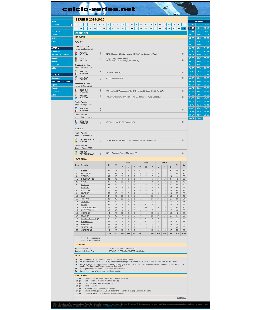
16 (155, 25)
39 (165, 29)
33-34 (191, 115)
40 (169, 29)
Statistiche (55, 38)
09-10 (206, 31)
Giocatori (55, 61)
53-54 (199, 95)
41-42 (199, 105)
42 (179, 29)
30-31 (191, 118)
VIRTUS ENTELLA (88, 219)
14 (146, 25)
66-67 (191, 81)
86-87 (199, 58)
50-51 (199, 98)
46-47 (206, 101)
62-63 (199, 85)
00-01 (206, 41)
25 (90, 29)
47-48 (199, 101)
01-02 (199, 41)
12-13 (206, 28)
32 (127, 29)
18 (165, 25)
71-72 (199, 75)
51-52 (191, 98)
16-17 (199, 25)
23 (81, 29)
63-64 (191, 85)
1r (85, 25)
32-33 (199, 115)
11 (127, 25)
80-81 (199, 65)
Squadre (54, 58)
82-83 (206, 61)
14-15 (191, 28)
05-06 (191, 38)
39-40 (191, 108)
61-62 (206, 85)
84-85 (191, 61)
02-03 (191, 41)
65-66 (199, 81)
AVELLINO (85, 190)
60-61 (191, 88)
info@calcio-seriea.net (113, 306)
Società (54, 35)
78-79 (191, 68)
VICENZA (85, 176)
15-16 (206, 25)
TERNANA (85, 202)
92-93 (199, 51)
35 (141, 29)
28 (104, 29)
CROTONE (85, 213)
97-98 (206, 45)
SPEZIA (84, 182)
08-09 (191, 35)
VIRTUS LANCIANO (89, 207)
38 (160, 29)
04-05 (199, 38)
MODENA (85, 216)
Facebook (61, 25)
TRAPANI (85, 199)
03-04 (206, 38)
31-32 (206, 115)
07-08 (199, 35)
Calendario (55, 51)
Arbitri (53, 68)
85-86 (206, 58)
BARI (83, 196)
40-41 (206, 105)
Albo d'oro (55, 31)
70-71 (206, 75)
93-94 (191, 51)
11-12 (191, 31)
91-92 (206, 51)
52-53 (206, 95)
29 (109, 29)
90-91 (191, 55)
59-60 (199, 88)
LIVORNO (85, 193)
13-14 (199, 28)
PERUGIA (85, 185)
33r (146, 29)
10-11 (199, 31)
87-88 (191, 58)
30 (113, 29)
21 (184, 25)
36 (151, 29)
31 (123, 29)
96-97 (191, 48)
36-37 (191, 112)
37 (155, 29)
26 (95, 29)
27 (99, 29)
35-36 (199, 112)
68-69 (199, 78)
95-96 (199, 48)
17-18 (191, 25)
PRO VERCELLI (87, 210)
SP (183, 29)
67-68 (206, 78)
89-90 (199, 55)
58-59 (206, 88)
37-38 (206, 108)
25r (118, 29)
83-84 (199, 61)
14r (169, 25)
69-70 (191, 78)
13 (141, 25)
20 (179, 25)
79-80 (206, 65)
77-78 (199, 68)
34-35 (206, 112)
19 (174, 25)
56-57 (199, 91)
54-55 (191, 95)
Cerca (53, 41)
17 (160, 25)
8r (136, 25)
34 (136, 29)
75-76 (191, 71)
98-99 (199, 45)
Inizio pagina (181, 298)
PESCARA (85, 187)
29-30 (199, 118)
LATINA (84, 204)
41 (174, 29)
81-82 (191, 65)
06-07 (206, 35)
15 (151, 25)
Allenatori (55, 65)
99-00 (191, 45)
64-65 (206, 81)
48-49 (191, 101)
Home (53, 21)
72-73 (191, 75)
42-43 (191, 105)
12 (132, 25)
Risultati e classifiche (60, 55)
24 (85, 29)
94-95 (206, 48)
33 (132, 29)
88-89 (206, 55)
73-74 (206, 71)
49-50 (206, 98)
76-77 (206, 68)
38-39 (199, 108)
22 (76, 29)
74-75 (199, 71)
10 (123, 25)
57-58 (191, 91)
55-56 (206, 91)
